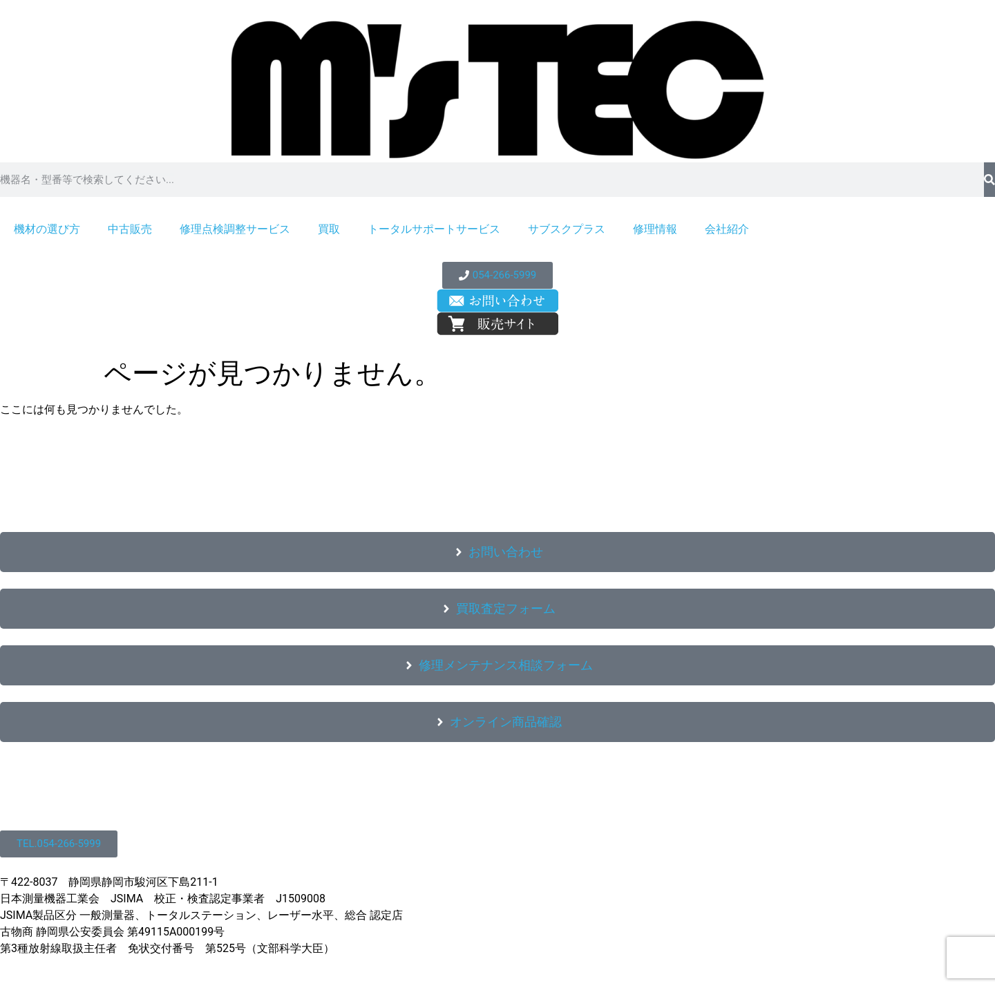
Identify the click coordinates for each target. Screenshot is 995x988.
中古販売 (130, 229)
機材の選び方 (47, 229)
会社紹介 (727, 229)
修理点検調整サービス (235, 229)
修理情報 (655, 229)
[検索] (989, 179)
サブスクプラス (566, 229)
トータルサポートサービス (434, 229)
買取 (329, 229)
